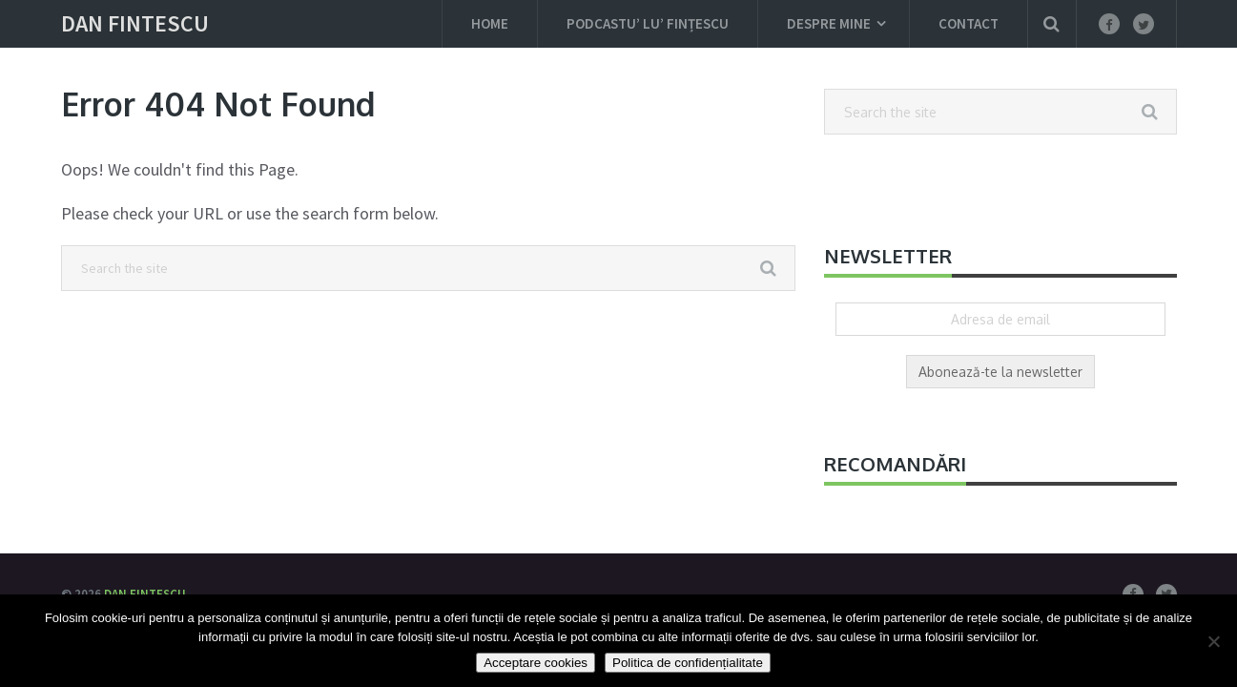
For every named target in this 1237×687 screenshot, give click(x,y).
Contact (968, 23)
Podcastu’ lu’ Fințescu (648, 23)
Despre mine (829, 23)
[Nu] (1213, 641)
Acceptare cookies (536, 663)
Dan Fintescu (135, 23)
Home (489, 23)
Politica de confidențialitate (687, 663)
